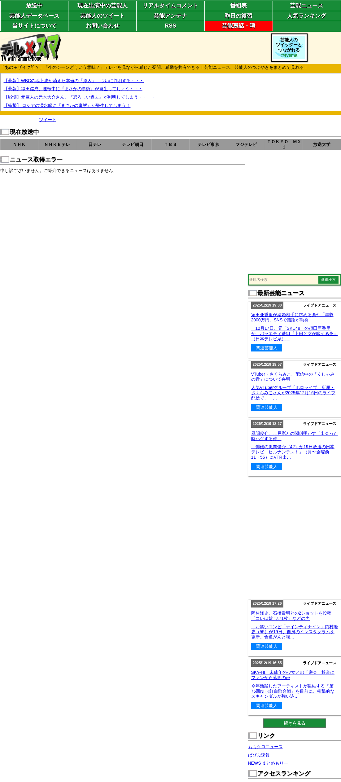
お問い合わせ (102, 26)
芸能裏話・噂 (238, 26)
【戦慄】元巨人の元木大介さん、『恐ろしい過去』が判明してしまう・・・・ (79, 97)
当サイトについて (34, 26)
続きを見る (294, 723)
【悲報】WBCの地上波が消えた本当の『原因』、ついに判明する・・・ (74, 80)
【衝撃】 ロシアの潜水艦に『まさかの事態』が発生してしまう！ (67, 105)
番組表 (238, 5)
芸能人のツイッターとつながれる (289, 47)
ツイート (47, 119)
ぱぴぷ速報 (259, 755)
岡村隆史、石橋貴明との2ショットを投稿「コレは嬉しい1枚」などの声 (291, 616)
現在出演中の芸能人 (102, 5)
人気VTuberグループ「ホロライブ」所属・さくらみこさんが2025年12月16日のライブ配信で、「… (293, 392)
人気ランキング (306, 16)
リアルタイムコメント (170, 5)
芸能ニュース (306, 5)
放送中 (34, 5)
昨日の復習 (238, 16)
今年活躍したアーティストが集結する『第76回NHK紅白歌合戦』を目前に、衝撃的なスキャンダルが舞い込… (292, 691)
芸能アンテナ (170, 16)
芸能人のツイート (102, 16)
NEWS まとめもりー (268, 763)
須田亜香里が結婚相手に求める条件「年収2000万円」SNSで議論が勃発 (292, 317)
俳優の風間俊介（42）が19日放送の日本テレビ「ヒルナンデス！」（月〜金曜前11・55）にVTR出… (292, 452)
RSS (170, 26)
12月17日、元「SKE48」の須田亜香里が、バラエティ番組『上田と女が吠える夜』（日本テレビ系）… (294, 333)
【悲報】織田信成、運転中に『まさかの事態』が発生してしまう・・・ (73, 88)
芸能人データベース (34, 16)
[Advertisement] (58, 215)
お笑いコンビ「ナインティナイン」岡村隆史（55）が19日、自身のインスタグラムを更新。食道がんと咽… (294, 632)
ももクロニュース (265, 746)
